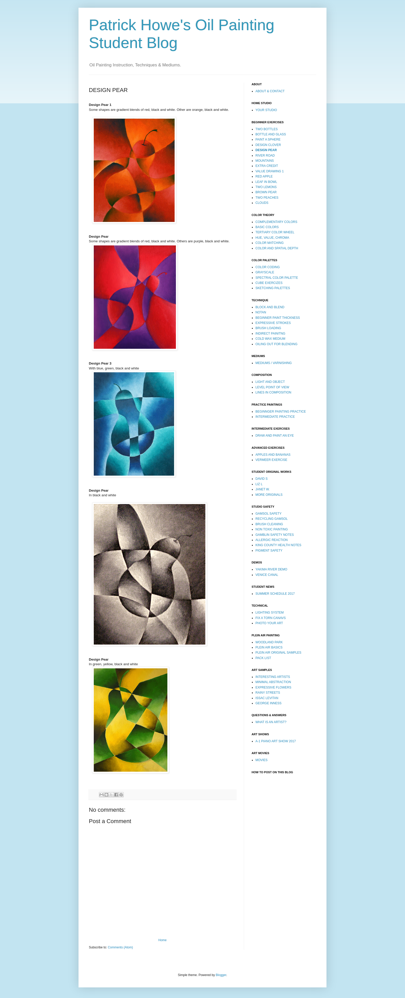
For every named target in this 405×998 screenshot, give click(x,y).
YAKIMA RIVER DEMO (271, 569)
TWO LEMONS (266, 187)
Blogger (221, 975)
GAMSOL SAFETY (268, 513)
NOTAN (260, 312)
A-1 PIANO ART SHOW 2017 (275, 741)
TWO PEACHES (266, 197)
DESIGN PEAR (266, 150)
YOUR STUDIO (266, 110)
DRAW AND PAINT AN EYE (274, 435)
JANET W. (262, 489)
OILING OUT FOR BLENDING (276, 344)
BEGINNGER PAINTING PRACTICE (280, 411)
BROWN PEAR (266, 192)
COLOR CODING (267, 267)
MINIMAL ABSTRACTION (273, 682)
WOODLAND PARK (269, 642)
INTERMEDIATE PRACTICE (275, 417)
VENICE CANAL (266, 575)
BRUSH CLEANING (269, 524)
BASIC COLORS (267, 227)
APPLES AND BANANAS (272, 455)
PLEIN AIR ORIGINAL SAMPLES (278, 652)
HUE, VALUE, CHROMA (272, 237)
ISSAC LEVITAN (266, 698)
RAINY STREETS (267, 692)
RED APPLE (264, 176)
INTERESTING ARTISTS (272, 677)
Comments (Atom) (120, 947)
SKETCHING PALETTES (272, 288)
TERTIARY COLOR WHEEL (274, 232)
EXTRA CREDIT (266, 166)
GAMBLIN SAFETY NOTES (274, 535)
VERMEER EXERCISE (271, 460)
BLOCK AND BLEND (269, 307)
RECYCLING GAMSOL (271, 519)
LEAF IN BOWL (266, 182)
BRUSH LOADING (268, 328)
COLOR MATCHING (269, 243)
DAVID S (261, 479)
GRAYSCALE (264, 272)
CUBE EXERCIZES (269, 283)
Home (162, 940)
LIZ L (258, 484)
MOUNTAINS (264, 161)
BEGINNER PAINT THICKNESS (277, 318)
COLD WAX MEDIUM (270, 339)
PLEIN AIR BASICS (269, 647)
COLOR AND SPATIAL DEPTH (276, 248)
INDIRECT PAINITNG (270, 333)
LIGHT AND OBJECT (270, 382)
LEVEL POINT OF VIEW (272, 387)
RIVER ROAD (265, 155)
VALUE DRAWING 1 (269, 171)
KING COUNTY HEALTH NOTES (278, 545)
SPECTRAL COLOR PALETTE (276, 278)
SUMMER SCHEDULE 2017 (275, 593)
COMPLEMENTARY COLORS (276, 222)
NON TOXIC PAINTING (271, 529)
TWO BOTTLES (266, 129)
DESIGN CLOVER (268, 145)
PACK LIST (263, 658)
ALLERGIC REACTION (271, 540)
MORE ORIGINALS (269, 495)
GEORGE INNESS (268, 703)
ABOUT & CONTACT (270, 91)
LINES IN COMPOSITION (273, 392)
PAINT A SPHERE (268, 139)
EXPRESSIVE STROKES (273, 323)
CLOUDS (261, 203)
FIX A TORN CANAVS (270, 618)
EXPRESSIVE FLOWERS (273, 687)
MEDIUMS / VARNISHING (273, 363)
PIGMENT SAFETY (268, 550)
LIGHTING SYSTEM (269, 612)
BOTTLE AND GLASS (270, 134)
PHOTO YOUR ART (269, 623)
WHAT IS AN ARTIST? (270, 722)
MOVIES (261, 760)
